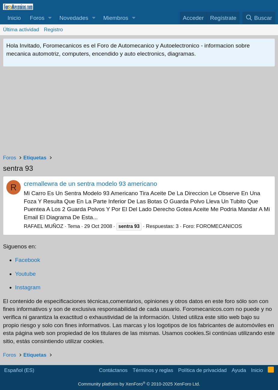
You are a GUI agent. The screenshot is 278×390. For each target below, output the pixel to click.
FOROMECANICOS (219, 226)
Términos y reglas (153, 370)
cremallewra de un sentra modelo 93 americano (90, 183)
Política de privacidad (202, 370)
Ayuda (239, 370)
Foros (37, 18)
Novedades (74, 18)
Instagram (27, 287)
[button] (50, 18)
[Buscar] (258, 18)
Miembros (115, 18)
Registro (53, 29)
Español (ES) (19, 370)
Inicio (14, 18)
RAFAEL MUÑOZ (43, 226)
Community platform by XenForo (139, 383)
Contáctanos (113, 370)
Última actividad (21, 29)
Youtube (25, 274)
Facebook (27, 260)
